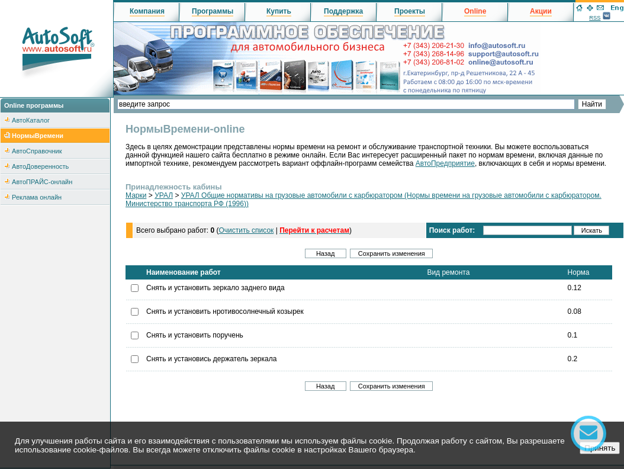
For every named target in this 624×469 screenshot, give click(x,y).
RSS (594, 18)
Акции (541, 11)
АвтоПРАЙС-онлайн (42, 181)
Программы (212, 11)
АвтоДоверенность (40, 166)
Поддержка (343, 11)
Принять (599, 448)
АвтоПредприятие (445, 163)
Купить (278, 11)
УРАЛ (164, 195)
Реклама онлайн (37, 197)
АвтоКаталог (31, 120)
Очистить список (246, 230)
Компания (147, 11)
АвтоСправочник (37, 151)
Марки (136, 195)
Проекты (409, 11)
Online (475, 11)
